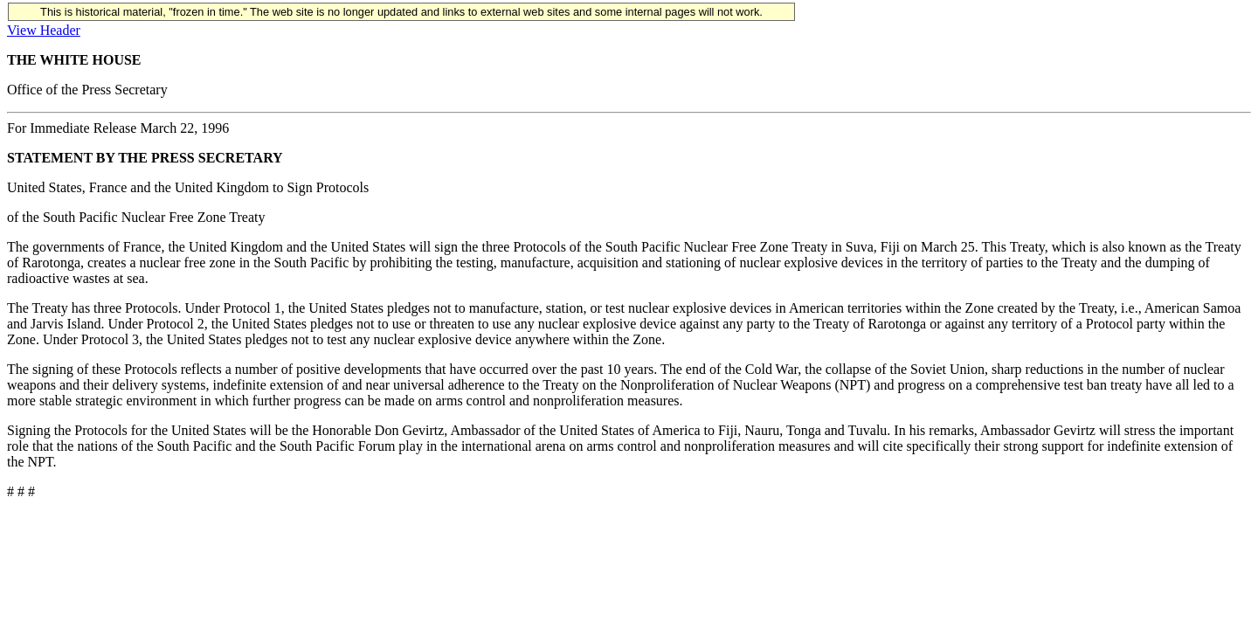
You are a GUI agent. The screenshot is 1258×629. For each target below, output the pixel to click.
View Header (43, 30)
